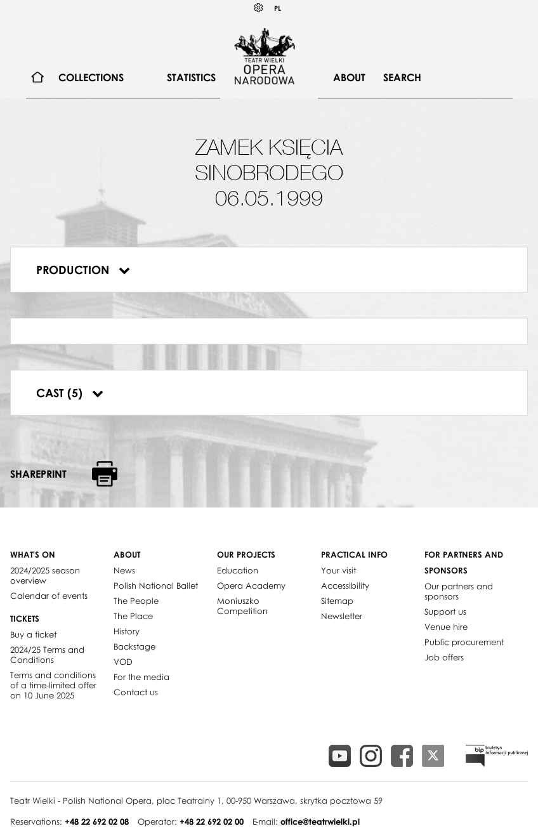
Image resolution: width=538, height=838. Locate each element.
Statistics (191, 77)
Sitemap (337, 601)
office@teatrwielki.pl (320, 821)
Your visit (338, 570)
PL (277, 8)
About (349, 77)
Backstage (134, 646)
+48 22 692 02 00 (212, 821)
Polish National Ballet (156, 585)
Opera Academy (251, 585)
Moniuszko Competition (242, 606)
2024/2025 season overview (45, 575)
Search (402, 77)
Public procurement (464, 642)
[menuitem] (37, 77)
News (124, 570)
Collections (91, 77)
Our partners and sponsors (458, 591)
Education (237, 570)
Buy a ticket (33, 634)
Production (83, 270)
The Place (133, 616)
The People (136, 601)
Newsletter (341, 616)
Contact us (136, 692)
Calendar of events (49, 596)
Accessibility (345, 585)
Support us (445, 611)
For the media (141, 677)
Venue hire (446, 627)
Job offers (444, 657)
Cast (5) (69, 393)
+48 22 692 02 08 (97, 821)
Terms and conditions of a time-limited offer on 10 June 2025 (53, 685)
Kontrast (259, 8)
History (127, 631)
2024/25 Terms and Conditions (47, 655)
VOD (123, 662)
